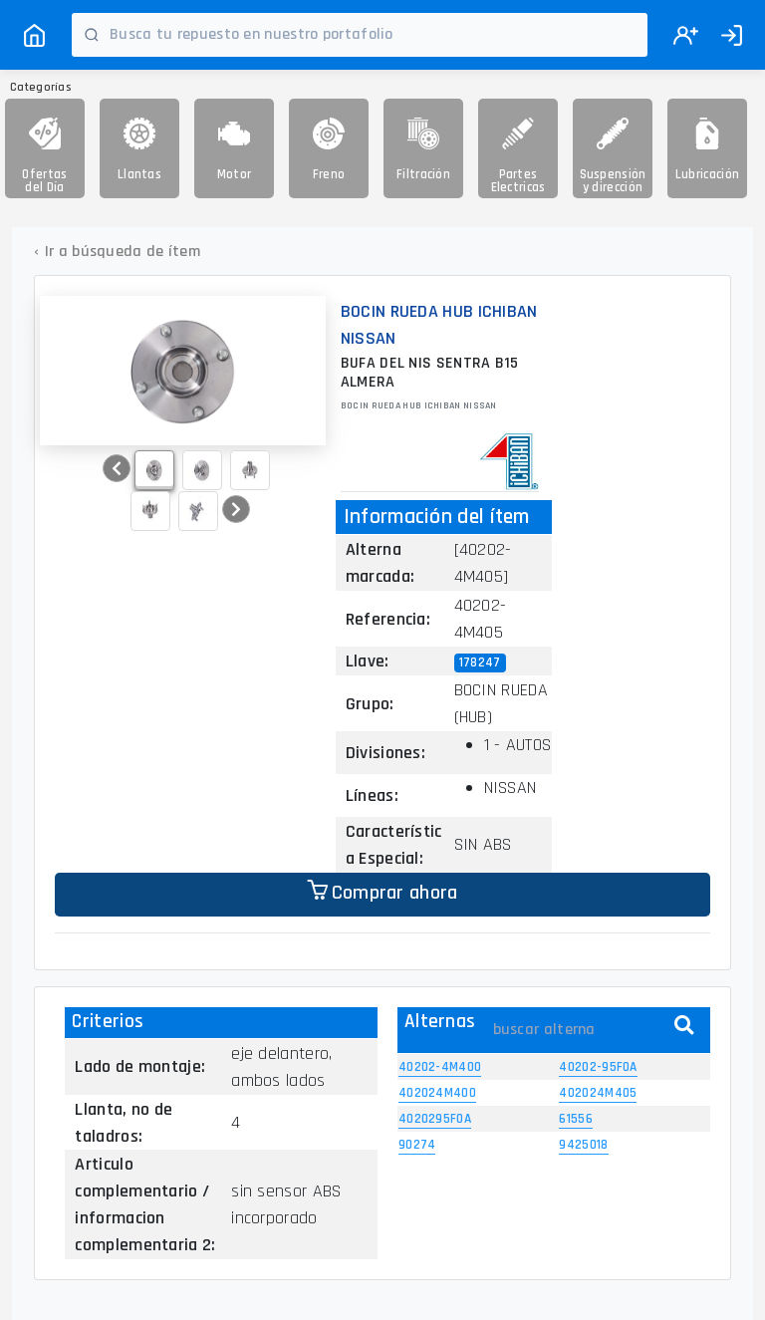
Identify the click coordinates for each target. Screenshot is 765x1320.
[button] (116, 468)
